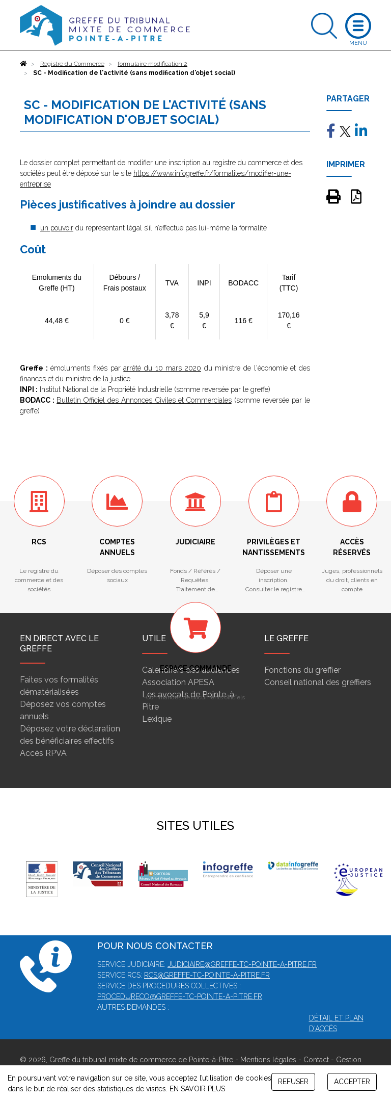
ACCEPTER (352, 1082)
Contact (316, 1060)
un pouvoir (56, 228)
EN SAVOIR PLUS (197, 1089)
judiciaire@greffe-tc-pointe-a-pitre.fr (242, 964)
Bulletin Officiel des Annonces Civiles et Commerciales (144, 400)
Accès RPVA (43, 753)
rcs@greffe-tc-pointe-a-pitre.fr (207, 975)
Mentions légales (268, 1060)
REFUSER (293, 1082)
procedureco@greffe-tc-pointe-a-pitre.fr (179, 996)
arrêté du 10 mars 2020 (162, 368)
